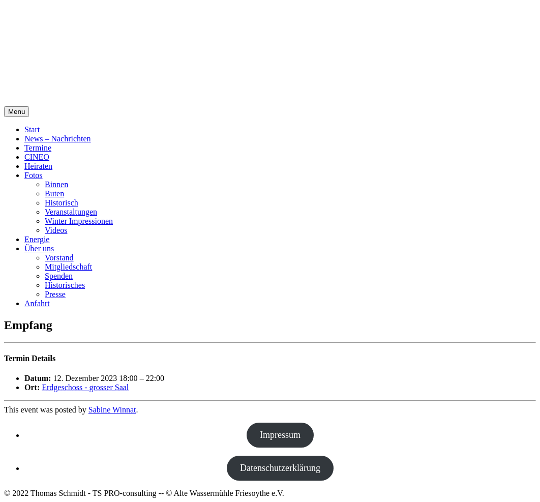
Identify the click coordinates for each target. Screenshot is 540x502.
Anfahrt (37, 303)
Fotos (33, 175)
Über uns (39, 248)
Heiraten (38, 166)
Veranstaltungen (71, 212)
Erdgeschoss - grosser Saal (85, 387)
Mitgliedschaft (68, 266)
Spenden (59, 276)
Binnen (56, 184)
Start (32, 129)
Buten (54, 193)
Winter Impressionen (79, 221)
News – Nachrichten (57, 138)
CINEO (36, 157)
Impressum (280, 435)
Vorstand (59, 257)
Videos (56, 230)
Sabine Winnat (112, 409)
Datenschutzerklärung (280, 468)
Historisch (61, 202)
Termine (37, 147)
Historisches (65, 285)
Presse (55, 294)
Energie (36, 239)
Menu (16, 111)
